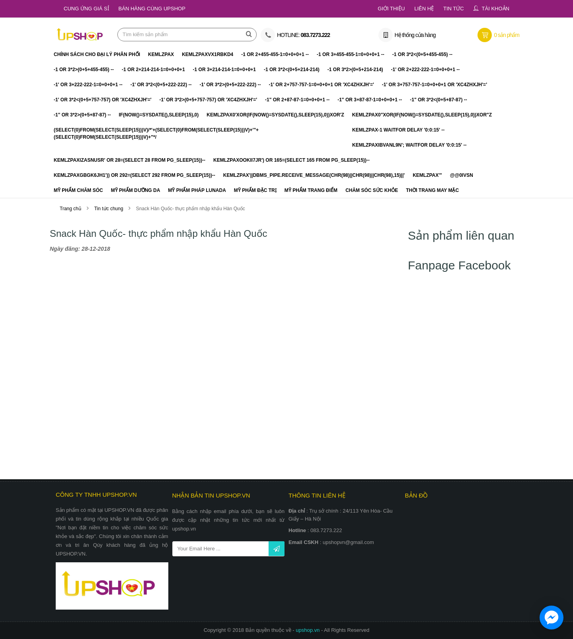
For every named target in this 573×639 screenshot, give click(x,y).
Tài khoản (495, 9)
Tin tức (453, 9)
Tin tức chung (109, 209)
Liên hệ (424, 9)
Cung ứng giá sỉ (86, 9)
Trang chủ (70, 209)
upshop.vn (308, 630)
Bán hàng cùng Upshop (152, 9)
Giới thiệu (391, 9)
